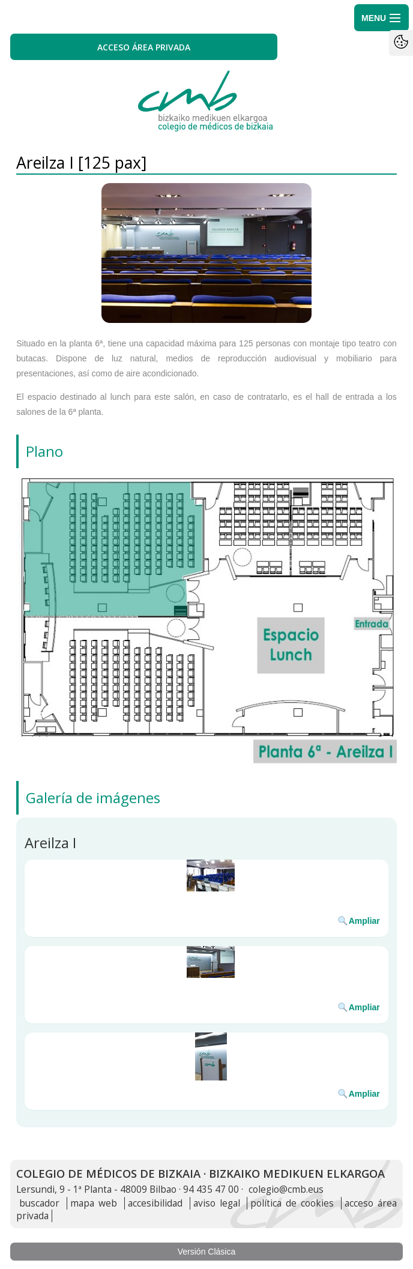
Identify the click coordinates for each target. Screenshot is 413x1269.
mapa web (93, 1203)
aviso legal (216, 1203)
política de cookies (292, 1203)
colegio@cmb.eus (286, 1189)
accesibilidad (155, 1203)
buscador (39, 1203)
